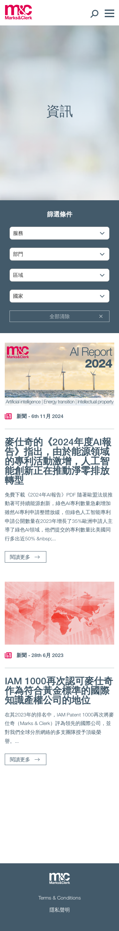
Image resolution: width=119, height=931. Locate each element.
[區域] (63, 275)
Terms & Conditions (59, 897)
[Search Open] (94, 13)
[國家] (63, 296)
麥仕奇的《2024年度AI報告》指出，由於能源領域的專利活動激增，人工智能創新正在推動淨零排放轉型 (58, 461)
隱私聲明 (60, 910)
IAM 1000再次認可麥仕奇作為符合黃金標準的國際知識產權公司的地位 (59, 690)
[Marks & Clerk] (18, 17)
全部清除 (60, 316)
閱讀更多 (20, 557)
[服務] (63, 233)
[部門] (63, 254)
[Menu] (108, 13)
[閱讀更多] (59, 374)
